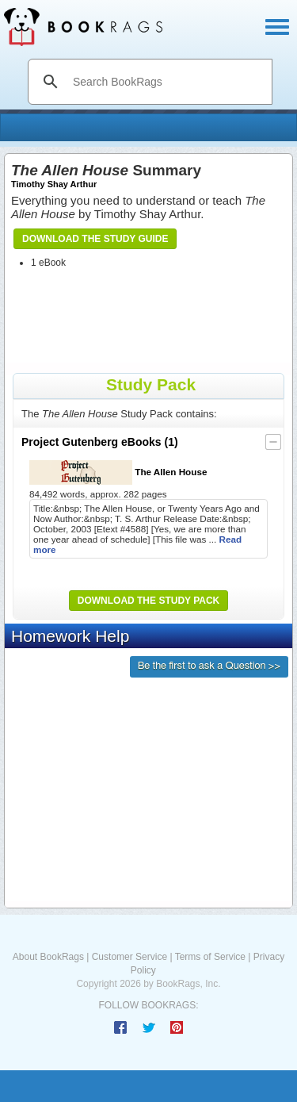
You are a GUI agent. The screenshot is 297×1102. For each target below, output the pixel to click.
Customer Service (129, 956)
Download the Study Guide (95, 238)
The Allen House (118, 472)
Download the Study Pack (149, 600)
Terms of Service (210, 956)
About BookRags (48, 956)
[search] (167, 81)
